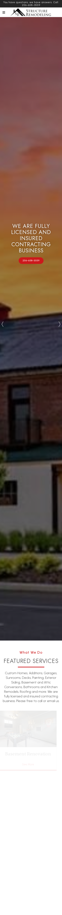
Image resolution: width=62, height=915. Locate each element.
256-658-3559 (31, 260)
